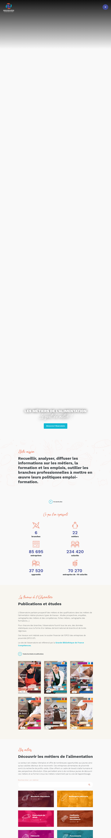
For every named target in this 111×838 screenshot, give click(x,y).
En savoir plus (55, 502)
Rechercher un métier (28, 780)
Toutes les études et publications (30, 654)
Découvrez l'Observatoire (55, 426)
